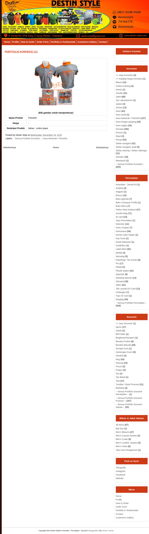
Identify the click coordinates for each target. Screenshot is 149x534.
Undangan (121, 292)
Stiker (118, 285)
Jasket (119, 104)
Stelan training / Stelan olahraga (131, 150)
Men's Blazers (122, 432)
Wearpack (121, 160)
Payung (119, 363)
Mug (118, 359)
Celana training (123, 86)
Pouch (119, 366)
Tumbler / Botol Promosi (127, 384)
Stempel (120, 281)
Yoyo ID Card (122, 296)
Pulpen (119, 370)
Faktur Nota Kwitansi (126, 209)
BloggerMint (93, 531)
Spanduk (120, 274)
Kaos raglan (121, 125)
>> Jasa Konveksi (124, 75)
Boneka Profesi (123, 341)
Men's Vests (121, 446)
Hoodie (119, 93)
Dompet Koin (122, 348)
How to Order (28, 42)
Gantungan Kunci (124, 352)
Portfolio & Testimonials (63, 42)
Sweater (120, 157)
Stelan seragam (123, 143)
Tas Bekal (120, 377)
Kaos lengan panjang (126, 122)
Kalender (120, 224)
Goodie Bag (121, 213)
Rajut (118, 136)
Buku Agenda (122, 199)
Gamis (119, 89)
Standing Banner (124, 278)
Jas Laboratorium (124, 100)
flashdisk (120, 388)
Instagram (120, 471)
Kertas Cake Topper (125, 235)
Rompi (119, 139)
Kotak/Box (121, 245)
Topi (118, 381)
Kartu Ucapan (122, 227)
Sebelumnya (9, 147)
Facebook (120, 475)
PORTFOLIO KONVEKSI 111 (21, 51)
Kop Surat (120, 238)
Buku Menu (121, 206)
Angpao (119, 191)
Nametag (120, 256)
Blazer (119, 82)
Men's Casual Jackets (126, 435)
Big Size (120, 428)
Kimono (119, 132)
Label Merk (121, 249)
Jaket (118, 96)
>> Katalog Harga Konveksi (129, 79)
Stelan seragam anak (126, 147)
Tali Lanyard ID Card (126, 288)
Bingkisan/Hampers (125, 337)
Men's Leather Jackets (127, 442)
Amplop (119, 188)
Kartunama (121, 231)
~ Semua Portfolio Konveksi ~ (27, 138)
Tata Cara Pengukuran (127, 450)
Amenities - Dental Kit (126, 184)
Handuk (119, 355)
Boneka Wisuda (123, 345)
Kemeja (119, 129)
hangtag (120, 299)
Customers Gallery (87, 42)
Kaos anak (121, 114)
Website (120, 478)
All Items (120, 425)
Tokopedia (121, 467)
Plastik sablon (122, 270)
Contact (103, 42)
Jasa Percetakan (124, 220)
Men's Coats (122, 439)
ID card (119, 217)
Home (7, 42)
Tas (117, 373)
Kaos (118, 111)
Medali (119, 253)
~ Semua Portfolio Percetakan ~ (131, 303)
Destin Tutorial (107, 531)
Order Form (43, 42)
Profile (15, 42)
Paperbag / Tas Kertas (126, 260)
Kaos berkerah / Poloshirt (55, 138)
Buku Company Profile (126, 202)
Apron (119, 327)
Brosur (119, 195)
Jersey (119, 107)
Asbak (119, 330)
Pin (117, 263)
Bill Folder (120, 334)
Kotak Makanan (123, 242)
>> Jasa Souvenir (124, 323)
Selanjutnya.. (102, 147)
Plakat (119, 267)
